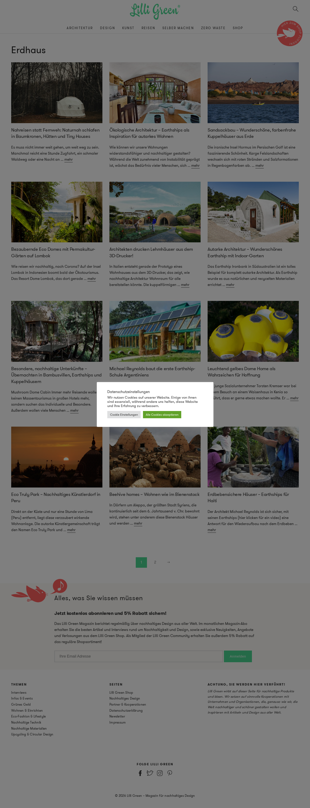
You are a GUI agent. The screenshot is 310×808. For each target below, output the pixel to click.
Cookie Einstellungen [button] (124, 414)
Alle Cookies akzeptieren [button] (162, 414)
